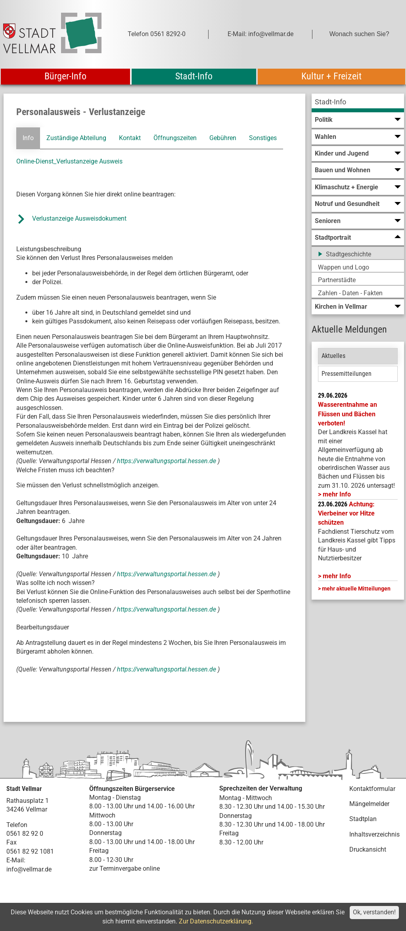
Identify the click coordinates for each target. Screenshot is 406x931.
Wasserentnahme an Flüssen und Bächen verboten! (347, 414)
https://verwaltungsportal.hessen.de (167, 461)
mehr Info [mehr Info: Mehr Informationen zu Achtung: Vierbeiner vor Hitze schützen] (337, 576)
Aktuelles (333, 356)
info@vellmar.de (29, 869)
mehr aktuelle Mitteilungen (356, 588)
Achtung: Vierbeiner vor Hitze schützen (346, 513)
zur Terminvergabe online (124, 868)
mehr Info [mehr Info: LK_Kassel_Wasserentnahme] (337, 494)
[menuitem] (358, 103)
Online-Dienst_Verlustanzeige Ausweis (69, 161)
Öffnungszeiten (175, 138)
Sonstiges (263, 138)
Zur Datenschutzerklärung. (216, 921)
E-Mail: (15, 860)
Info (28, 138)
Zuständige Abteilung (76, 138)
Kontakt (130, 138)
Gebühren (222, 138)
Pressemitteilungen (347, 373)
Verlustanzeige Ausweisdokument (79, 218)
